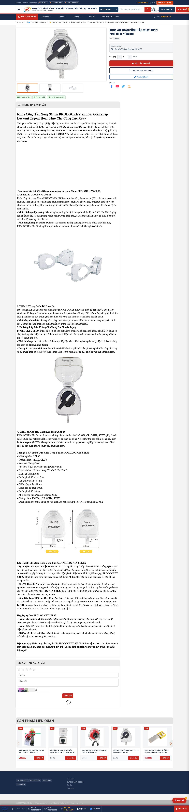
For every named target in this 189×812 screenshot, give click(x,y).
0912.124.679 (166, 17)
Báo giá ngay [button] (164, 3)
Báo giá (39, 758)
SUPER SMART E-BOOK (75, 782)
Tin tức (69, 785)
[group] (61, 54)
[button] (171, 743)
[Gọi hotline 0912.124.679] (155, 9)
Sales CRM (166, 9)
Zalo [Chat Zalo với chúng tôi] (152, 3)
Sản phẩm (70, 779)
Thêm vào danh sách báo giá (141, 70)
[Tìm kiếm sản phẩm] (131, 9)
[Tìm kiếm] (147, 9)
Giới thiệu (70, 788)
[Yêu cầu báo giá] (179, 800)
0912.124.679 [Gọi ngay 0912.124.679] (142, 3)
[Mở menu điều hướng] (18, 9)
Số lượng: (112, 57)
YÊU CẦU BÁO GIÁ (141, 63)
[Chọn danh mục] (108, 9)
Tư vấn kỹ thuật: (141, 77)
